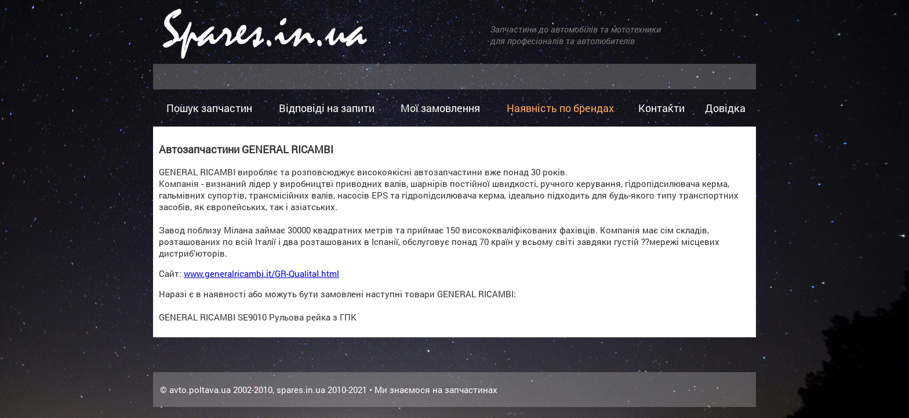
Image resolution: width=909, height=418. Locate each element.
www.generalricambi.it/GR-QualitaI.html (261, 273)
